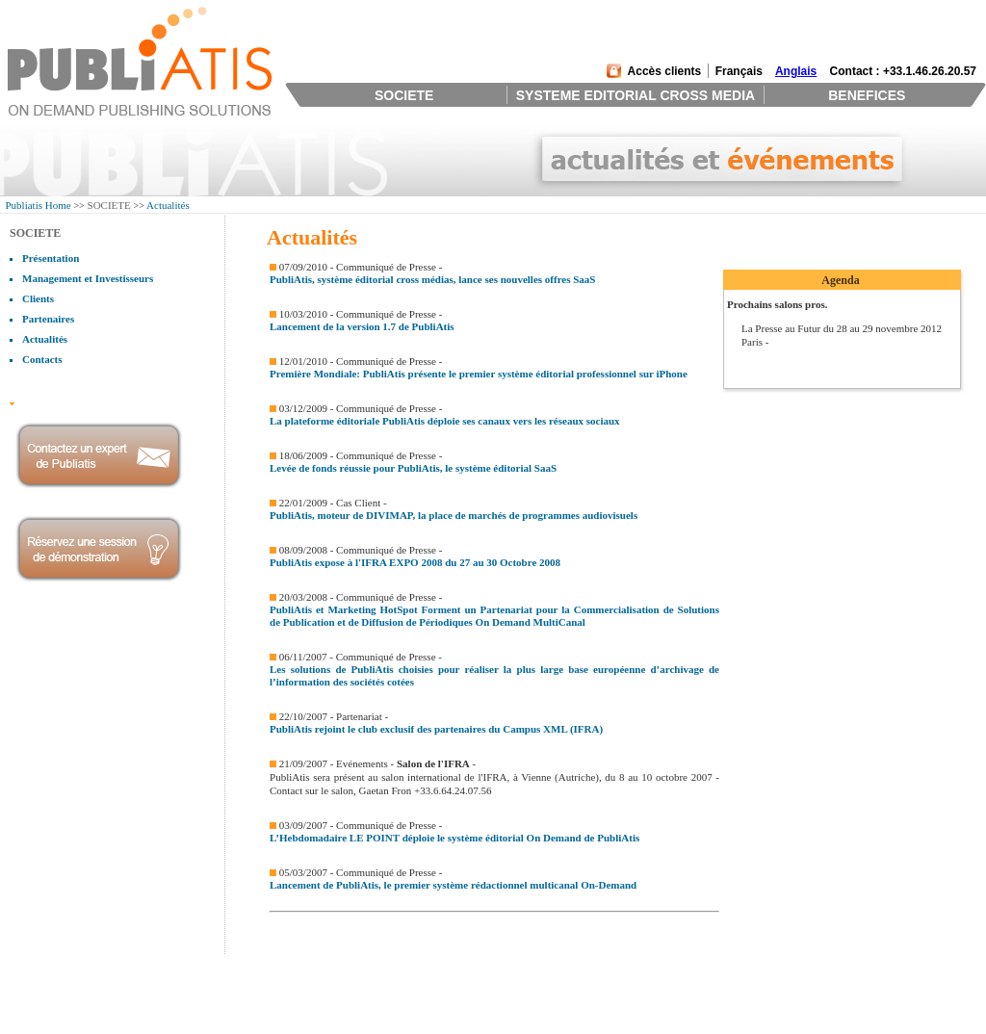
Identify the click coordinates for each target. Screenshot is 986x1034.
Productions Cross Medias (265, 999)
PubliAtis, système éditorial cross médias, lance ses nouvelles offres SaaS (432, 279)
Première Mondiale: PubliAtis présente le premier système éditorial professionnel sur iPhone (479, 373)
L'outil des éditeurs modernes (468, 962)
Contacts (42, 359)
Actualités (168, 205)
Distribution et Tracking (260, 1012)
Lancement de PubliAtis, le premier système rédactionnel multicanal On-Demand (453, 885)
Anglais (796, 71)
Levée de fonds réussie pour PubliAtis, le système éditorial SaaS (413, 468)
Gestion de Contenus (253, 987)
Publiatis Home (38, 205)
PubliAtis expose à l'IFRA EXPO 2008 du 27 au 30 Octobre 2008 (415, 562)
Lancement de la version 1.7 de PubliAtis (362, 326)
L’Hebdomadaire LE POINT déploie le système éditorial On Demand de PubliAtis (454, 837)
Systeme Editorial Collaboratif (273, 974)
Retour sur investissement (461, 974)
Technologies (237, 1024)
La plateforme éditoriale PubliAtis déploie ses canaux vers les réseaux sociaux (445, 421)
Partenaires (48, 318)
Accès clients (665, 71)
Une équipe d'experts (450, 987)
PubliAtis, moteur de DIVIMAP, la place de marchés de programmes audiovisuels (453, 515)
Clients (38, 298)
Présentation (50, 258)
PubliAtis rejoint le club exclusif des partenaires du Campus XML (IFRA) (436, 729)
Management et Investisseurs (87, 278)
